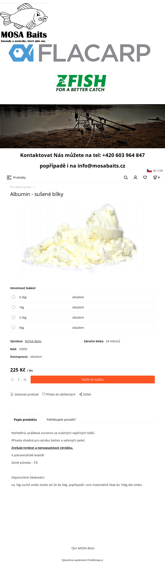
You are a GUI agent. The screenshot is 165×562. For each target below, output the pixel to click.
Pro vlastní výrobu (20, 187)
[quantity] (18, 379)
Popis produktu (25, 420)
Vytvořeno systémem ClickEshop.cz (82, 560)
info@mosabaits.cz (101, 165)
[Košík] (156, 177)
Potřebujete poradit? (61, 420)
